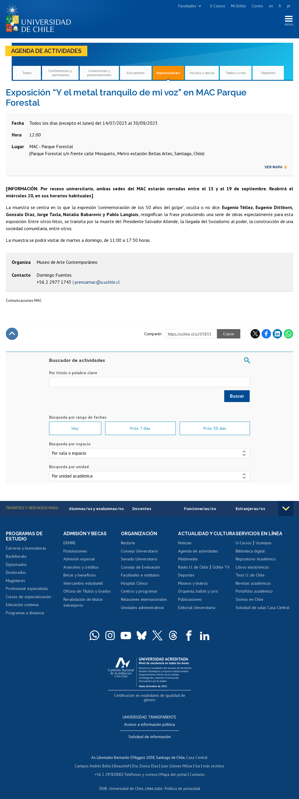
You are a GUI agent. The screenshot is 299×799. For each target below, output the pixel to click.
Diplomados (16, 564)
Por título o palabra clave (73, 373)
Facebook (266, 334)
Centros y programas (139, 591)
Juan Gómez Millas (176, 761)
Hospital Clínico (134, 583)
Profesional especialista (27, 588)
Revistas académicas (253, 583)
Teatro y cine (236, 73)
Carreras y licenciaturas (26, 548)
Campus (82, 761)
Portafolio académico (254, 591)
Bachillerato (16, 556)
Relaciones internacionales (144, 599)
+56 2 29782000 (108, 769)
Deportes (268, 73)
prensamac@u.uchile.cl (97, 282)
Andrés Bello (101, 761)
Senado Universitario (139, 559)
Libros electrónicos (252, 567)
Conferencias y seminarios (60, 73)
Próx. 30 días (215, 428)
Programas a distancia (25, 613)
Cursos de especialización (28, 597)
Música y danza (202, 73)
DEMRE (69, 543)
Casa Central (197, 752)
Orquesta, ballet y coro (198, 597)
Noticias (185, 548)
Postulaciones (75, 551)
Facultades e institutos (140, 575)
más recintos (212, 761)
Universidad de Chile (126, 783)
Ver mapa (276, 167)
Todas (27, 73)
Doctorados (16, 572)
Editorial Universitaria (196, 613)
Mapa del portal (173, 769)
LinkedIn (277, 333)
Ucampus (264, 543)
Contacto (196, 769)
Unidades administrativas (142, 607)
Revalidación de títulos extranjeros (83, 602)
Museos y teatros (193, 588)
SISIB (104, 783)
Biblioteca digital (250, 551)
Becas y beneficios (79, 575)
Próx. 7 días (140, 428)
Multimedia (187, 564)
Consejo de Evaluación (140, 567)
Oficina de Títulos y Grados (87, 591)
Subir (12, 334)
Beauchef (122, 761)
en (271, 6)
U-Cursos (217, 6)
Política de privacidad (182, 783)
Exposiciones (168, 73)
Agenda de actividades (46, 51)
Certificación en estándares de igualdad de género (150, 695)
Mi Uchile (238, 6)
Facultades (187, 6)
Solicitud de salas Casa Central (262, 607)
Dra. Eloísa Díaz (145, 761)
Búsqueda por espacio (70, 444)
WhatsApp (288, 334)
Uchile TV (221, 572)
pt (288, 6)
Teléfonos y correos (140, 769)
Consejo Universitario (139, 551)
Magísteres (15, 580)
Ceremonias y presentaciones (99, 73)
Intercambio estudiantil (83, 583)
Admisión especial (79, 559)
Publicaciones (190, 605)
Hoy (75, 428)
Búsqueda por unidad (69, 467)
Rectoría (128, 543)
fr (280, 6)
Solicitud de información (149, 732)
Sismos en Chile (249, 599)
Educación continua (22, 605)
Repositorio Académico (256, 559)
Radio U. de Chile (193, 572)
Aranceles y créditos (81, 567)
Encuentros (136, 73)
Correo (257, 6)
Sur (197, 761)
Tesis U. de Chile (250, 575)
